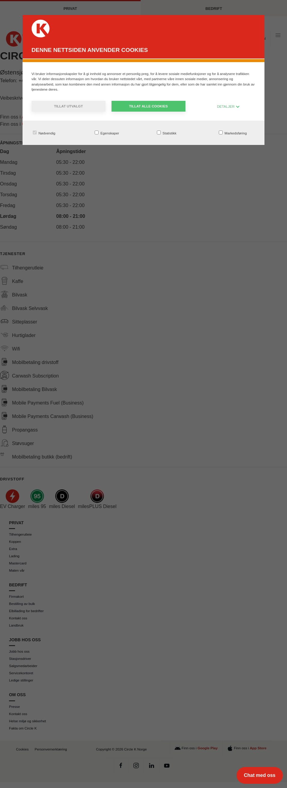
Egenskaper (107, 133)
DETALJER (228, 106)
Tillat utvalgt (68, 106)
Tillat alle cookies (148, 106)
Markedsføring (233, 133)
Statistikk (167, 133)
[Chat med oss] (260, 775)
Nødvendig (44, 133)
